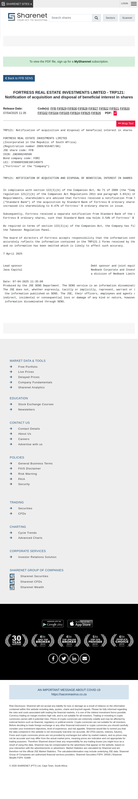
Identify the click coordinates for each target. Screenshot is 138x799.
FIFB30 (72, 108)
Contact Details (25, 428)
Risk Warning (23, 473)
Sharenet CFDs (26, 581)
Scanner (127, 17)
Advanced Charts (26, 537)
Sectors (110, 17)
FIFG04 (53, 113)
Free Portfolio (24, 366)
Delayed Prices (25, 377)
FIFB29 (62, 108)
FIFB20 (125, 108)
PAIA (17, 479)
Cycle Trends (23, 532)
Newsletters (22, 409)
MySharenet (82, 61)
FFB (53, 108)
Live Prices (22, 371)
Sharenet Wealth (27, 587)
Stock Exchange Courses (32, 404)
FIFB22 (104, 108)
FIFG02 (43, 113)
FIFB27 (93, 108)
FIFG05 (64, 113)
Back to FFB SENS (19, 78)
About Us (20, 433)
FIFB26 (96, 113)
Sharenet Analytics (27, 387)
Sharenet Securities (29, 576)
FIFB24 (75, 113)
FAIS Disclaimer (25, 468)
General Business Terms (31, 463)
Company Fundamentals (31, 382)
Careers (19, 439)
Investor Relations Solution (33, 557)
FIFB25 (85, 113)
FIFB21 (114, 108)
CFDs (18, 513)
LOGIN (124, 3)
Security (20, 484)
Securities (21, 508)
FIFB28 (83, 108)
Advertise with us (26, 444)
